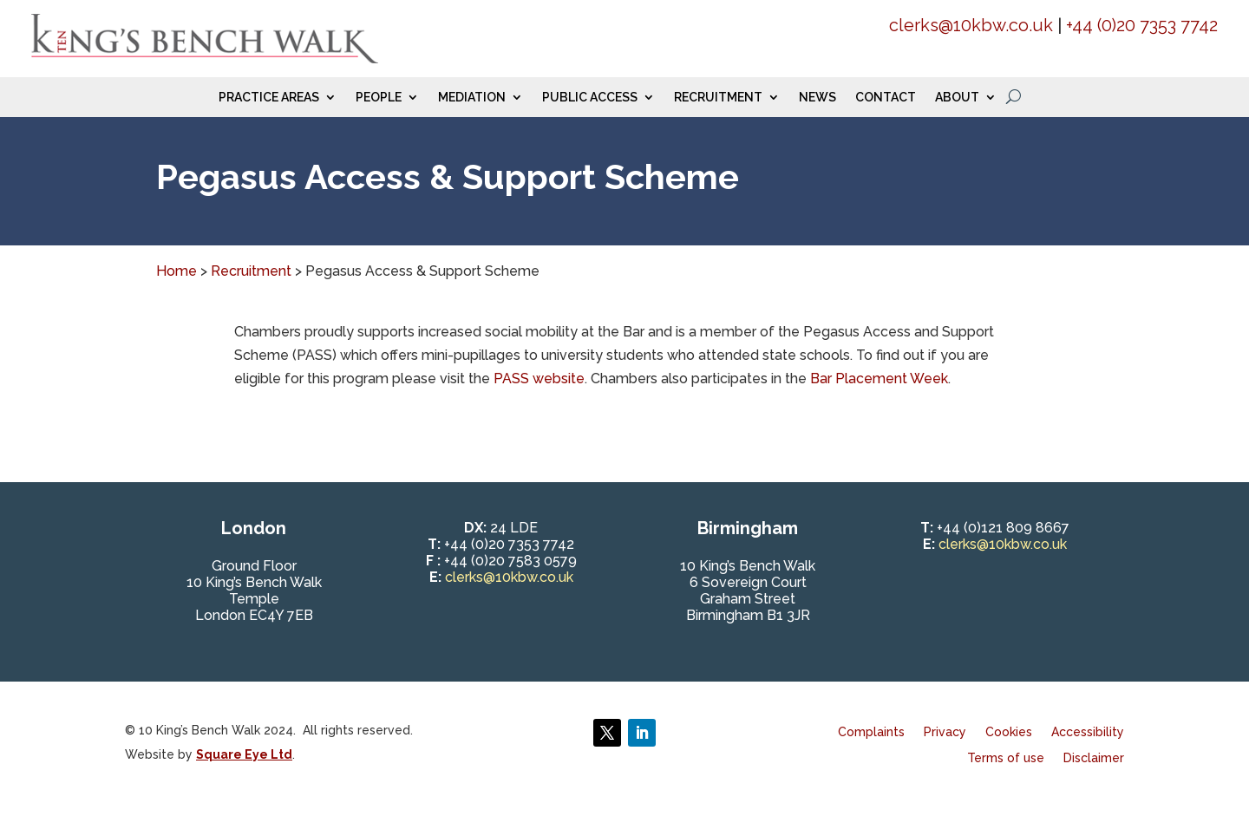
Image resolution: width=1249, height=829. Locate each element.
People (379, 97)
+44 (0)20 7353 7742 (1142, 25)
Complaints (871, 732)
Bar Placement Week (879, 378)
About (957, 97)
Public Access (590, 97)
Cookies (1008, 732)
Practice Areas (269, 97)
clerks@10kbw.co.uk (971, 25)
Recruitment (718, 97)
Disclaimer (1093, 758)
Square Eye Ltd (244, 754)
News (817, 97)
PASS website (539, 378)
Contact (885, 97)
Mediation (472, 97)
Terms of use (1005, 758)
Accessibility (1087, 732)
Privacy (945, 732)
